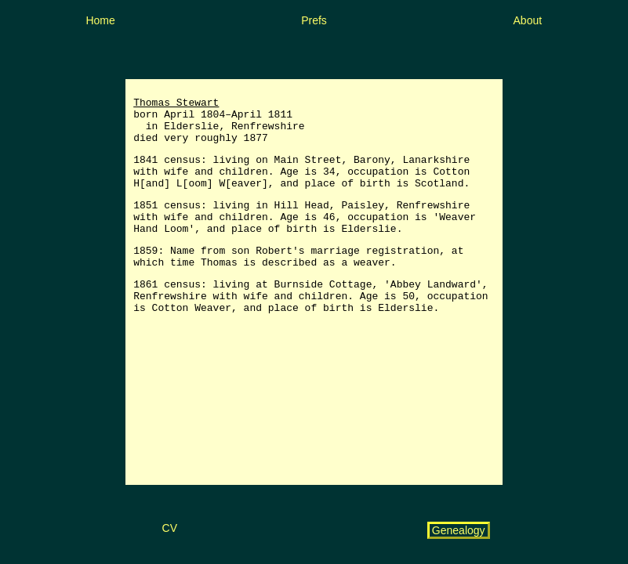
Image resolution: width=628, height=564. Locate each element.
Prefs (314, 20)
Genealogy (458, 530)
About (528, 20)
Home (99, 20)
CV (169, 528)
